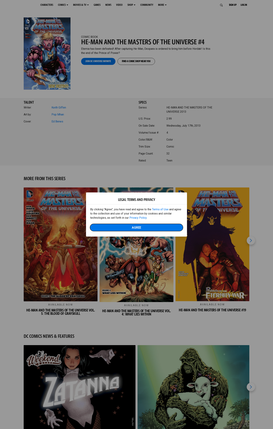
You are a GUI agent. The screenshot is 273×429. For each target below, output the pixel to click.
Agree (136, 227)
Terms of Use (160, 209)
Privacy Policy (138, 217)
